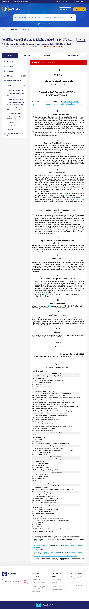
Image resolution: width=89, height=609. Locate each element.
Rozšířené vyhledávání (45, 24)
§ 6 (83, 335)
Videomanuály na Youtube (15, 581)
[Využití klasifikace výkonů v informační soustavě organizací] (15, 103)
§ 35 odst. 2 (67, 102)
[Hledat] (73, 17)
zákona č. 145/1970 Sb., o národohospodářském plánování (61, 556)
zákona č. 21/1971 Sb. (77, 199)
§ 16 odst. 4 (37, 552)
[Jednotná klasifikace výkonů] (15, 90)
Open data (55, 583)
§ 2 (48, 306)
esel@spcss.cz (76, 582)
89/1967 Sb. (36, 540)
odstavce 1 (47, 294)
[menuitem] (65, 9)
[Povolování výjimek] (15, 122)
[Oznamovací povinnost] (15, 113)
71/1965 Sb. (48, 539)
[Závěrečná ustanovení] (15, 126)
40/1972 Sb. (71, 552)
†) (83, 149)
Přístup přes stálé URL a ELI (59, 590)
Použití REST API (57, 586)
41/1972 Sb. (45, 553)
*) (82, 130)
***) (50, 147)
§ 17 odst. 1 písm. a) (38, 556)
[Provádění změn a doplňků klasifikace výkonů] (15, 117)
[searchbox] (48, 17)
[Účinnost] (15, 129)
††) (61, 175)
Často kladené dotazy (38, 583)
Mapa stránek (36, 591)
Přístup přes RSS (56, 579)
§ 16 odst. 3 (79, 552)
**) (42, 134)
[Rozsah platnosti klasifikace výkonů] (15, 94)
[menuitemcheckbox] (14, 76)
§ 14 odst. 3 (57, 552)
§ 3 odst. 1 (64, 266)
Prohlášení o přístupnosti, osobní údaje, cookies (39, 587)
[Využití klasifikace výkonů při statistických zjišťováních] (15, 108)
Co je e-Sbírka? (36, 579)
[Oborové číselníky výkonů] (15, 99)
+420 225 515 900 (77, 585)
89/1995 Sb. (59, 46)
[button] (10, 55)
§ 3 (50, 545)
